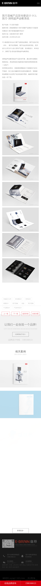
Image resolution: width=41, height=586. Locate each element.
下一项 (15, 320)
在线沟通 (35, 320)
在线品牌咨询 (10, 583)
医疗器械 (15, 309)
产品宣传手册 (20, 59)
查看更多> (20, 536)
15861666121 (30, 583)
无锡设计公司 (7, 305)
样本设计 (28, 305)
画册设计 (6, 309)
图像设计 (24, 68)
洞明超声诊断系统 (8, 59)
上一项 (5, 320)
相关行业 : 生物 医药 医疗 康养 (12, 34)
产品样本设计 (18, 314)
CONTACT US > (20, 340)
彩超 (23, 309)
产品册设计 (6, 314)
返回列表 (25, 320)
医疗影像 (30, 309)
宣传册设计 (18, 305)
